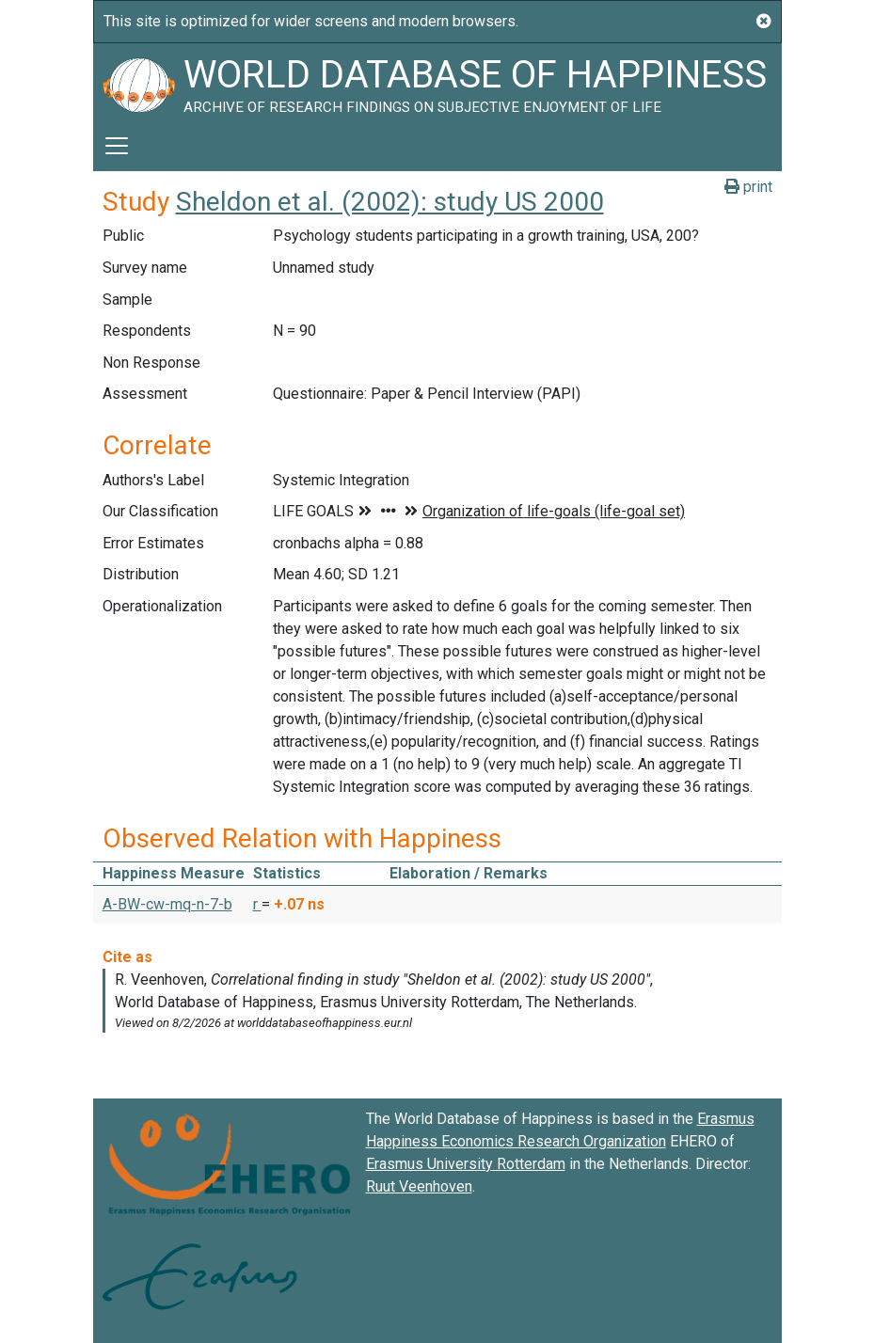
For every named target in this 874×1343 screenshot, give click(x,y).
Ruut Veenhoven (419, 1186)
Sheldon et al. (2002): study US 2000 (390, 201)
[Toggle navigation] (117, 146)
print (748, 187)
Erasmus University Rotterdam (465, 1164)
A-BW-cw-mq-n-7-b (167, 904)
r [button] (257, 904)
